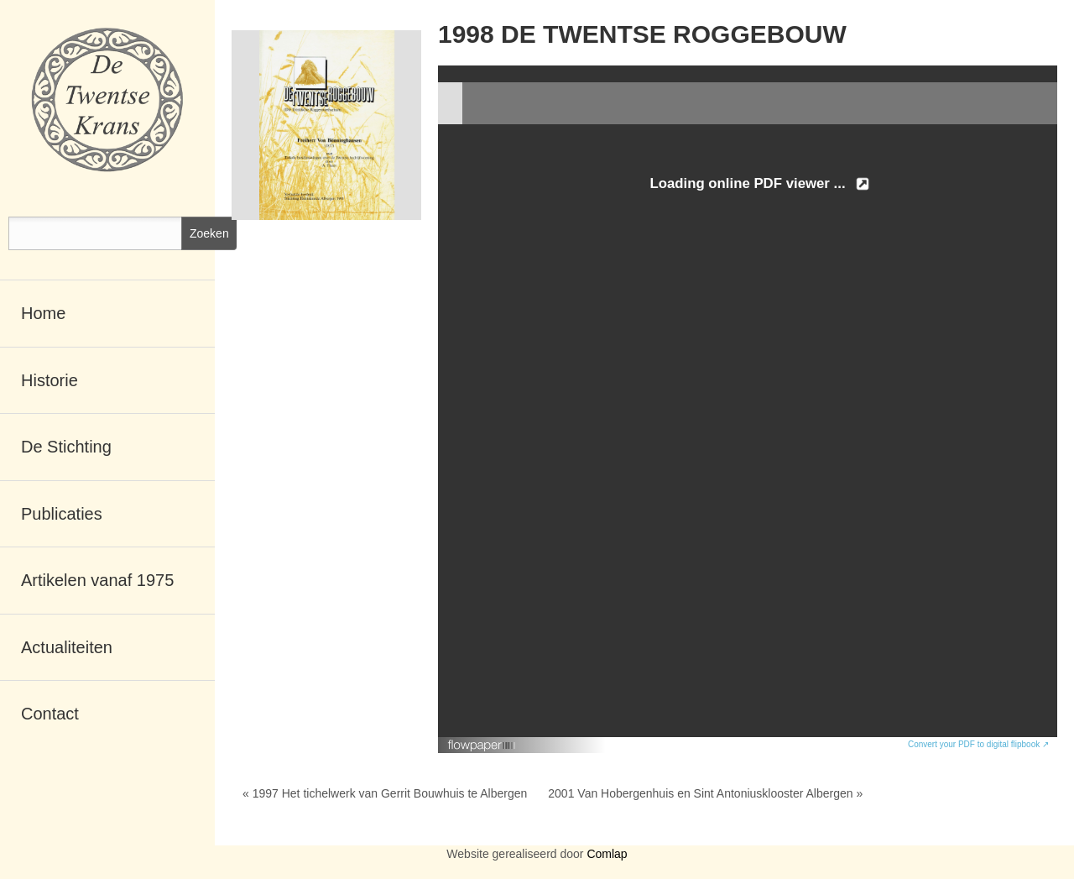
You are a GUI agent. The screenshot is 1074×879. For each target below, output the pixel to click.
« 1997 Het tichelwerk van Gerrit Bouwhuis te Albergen (384, 793)
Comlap (607, 854)
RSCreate (537, 874)
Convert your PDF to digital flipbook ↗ (978, 744)
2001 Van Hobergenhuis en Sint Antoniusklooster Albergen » (705, 793)
